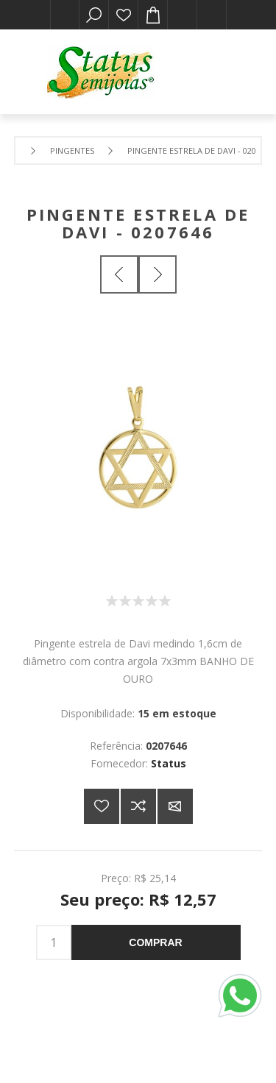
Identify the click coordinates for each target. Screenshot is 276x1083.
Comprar (155, 942)
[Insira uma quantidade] (53, 942)
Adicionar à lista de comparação (138, 806)
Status (168, 763)
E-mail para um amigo (175, 806)
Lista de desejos (123, 14)
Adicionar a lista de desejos (101, 806)
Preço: (116, 877)
